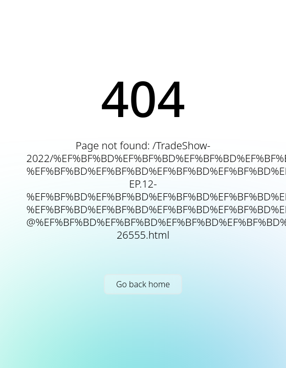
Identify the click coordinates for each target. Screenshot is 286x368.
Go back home (143, 284)
